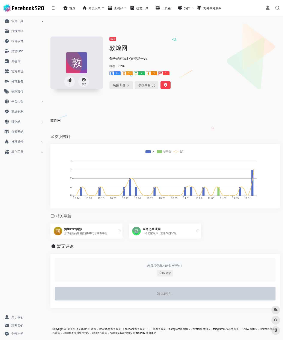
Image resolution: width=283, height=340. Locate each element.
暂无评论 (65, 246)
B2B (112, 38)
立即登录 (165, 273)
